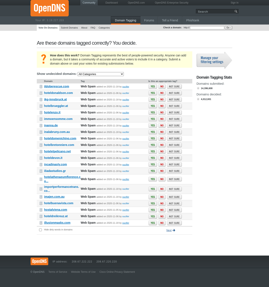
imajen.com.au (54, 196)
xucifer (125, 86)
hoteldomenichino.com (60, 138)
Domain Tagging (125, 20)
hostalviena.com (55, 209)
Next (169, 230)
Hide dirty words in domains (58, 229)
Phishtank (192, 20)
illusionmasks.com (57, 222)
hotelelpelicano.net (57, 151)
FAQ (93, 27)
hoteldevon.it (53, 158)
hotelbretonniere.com (59, 145)
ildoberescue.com (56, 86)
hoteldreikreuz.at (56, 216)
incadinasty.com (55, 164)
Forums (149, 20)
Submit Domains (69, 27)
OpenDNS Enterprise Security (171, 2)
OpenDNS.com (136, 2)
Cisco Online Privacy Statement (117, 271)
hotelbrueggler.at (56, 106)
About (84, 27)
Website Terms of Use (83, 271)
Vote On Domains (48, 27)
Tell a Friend (170, 20)
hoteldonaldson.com (58, 93)
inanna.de (51, 125)
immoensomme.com (58, 119)
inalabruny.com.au (57, 132)
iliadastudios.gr (55, 171)
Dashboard (111, 2)
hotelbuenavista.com (58, 203)
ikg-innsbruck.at (55, 99)
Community (89, 2)
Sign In (235, 2)
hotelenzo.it (52, 112)
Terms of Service (57, 271)
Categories (104, 27)
